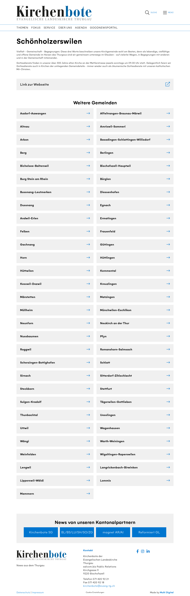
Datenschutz (23, 592)
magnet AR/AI (113, 532)
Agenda (81, 27)
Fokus (36, 27)
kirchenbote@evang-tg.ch (99, 585)
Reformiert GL (149, 532)
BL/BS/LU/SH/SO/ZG (77, 532)
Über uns (65, 27)
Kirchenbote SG (41, 532)
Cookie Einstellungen (95, 592)
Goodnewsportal (104, 27)
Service (49, 27)
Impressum (38, 592)
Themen (22, 27)
